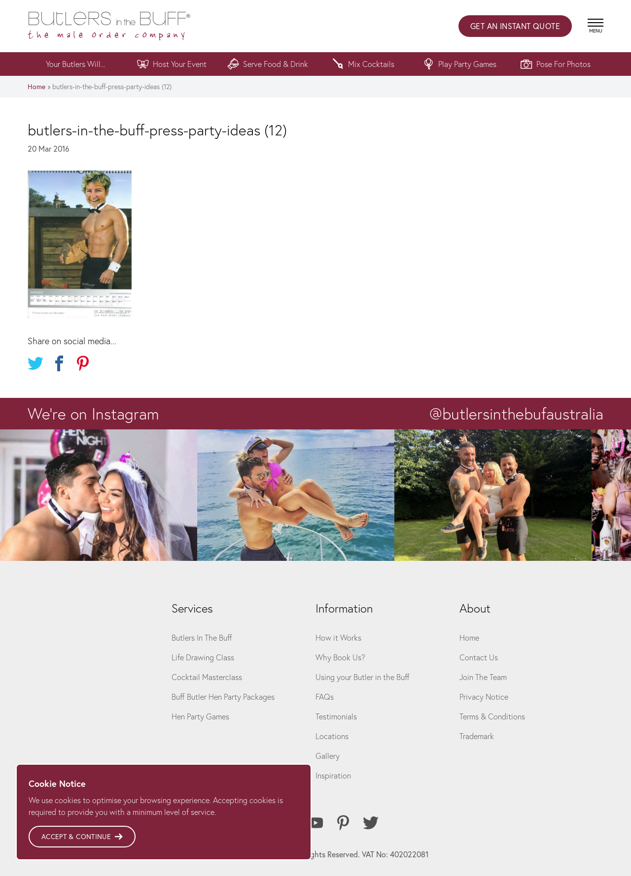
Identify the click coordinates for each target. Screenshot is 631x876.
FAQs (325, 696)
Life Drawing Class (203, 657)
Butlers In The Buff (202, 637)
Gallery (328, 755)
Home (36, 86)
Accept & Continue (82, 836)
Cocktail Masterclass (207, 677)
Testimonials (336, 716)
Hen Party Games (200, 716)
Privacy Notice (483, 696)
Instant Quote (515, 26)
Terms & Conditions (492, 716)
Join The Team (483, 677)
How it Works (338, 637)
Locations (332, 736)
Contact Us (478, 657)
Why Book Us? (340, 657)
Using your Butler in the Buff (363, 677)
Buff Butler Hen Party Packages (223, 696)
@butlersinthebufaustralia (516, 414)
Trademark (476, 736)
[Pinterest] (343, 823)
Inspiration (333, 775)
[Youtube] (315, 823)
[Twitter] (371, 823)
